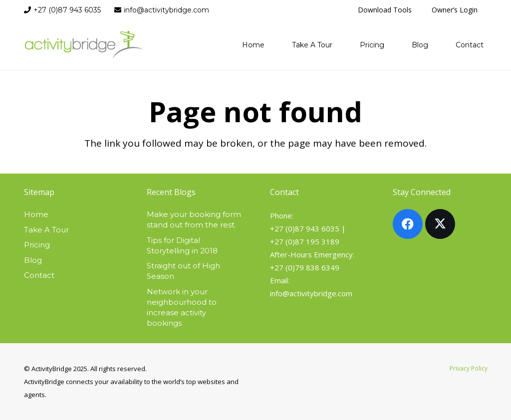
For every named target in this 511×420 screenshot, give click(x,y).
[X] (440, 224)
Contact (39, 275)
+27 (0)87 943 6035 (304, 228)
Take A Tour (46, 229)
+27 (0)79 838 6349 (304, 267)
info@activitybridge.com (311, 293)
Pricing (37, 244)
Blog (33, 260)
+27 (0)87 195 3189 (304, 241)
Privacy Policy (469, 368)
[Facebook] (408, 224)
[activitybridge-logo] (84, 45)
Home (36, 214)
